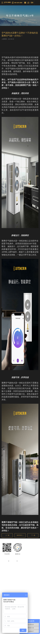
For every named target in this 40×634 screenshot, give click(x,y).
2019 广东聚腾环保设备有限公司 (20, 565)
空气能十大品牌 (6, 574)
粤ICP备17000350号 (8, 568)
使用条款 (21, 561)
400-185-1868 (18, 2)
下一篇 (33, 536)
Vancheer (25, 568)
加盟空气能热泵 (11, 577)
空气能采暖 (31, 574)
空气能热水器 (23, 574)
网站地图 (5, 561)
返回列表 (20, 536)
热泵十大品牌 (20, 577)
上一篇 (7, 536)
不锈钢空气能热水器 (31, 577)
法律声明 (13, 561)
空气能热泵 (15, 574)
